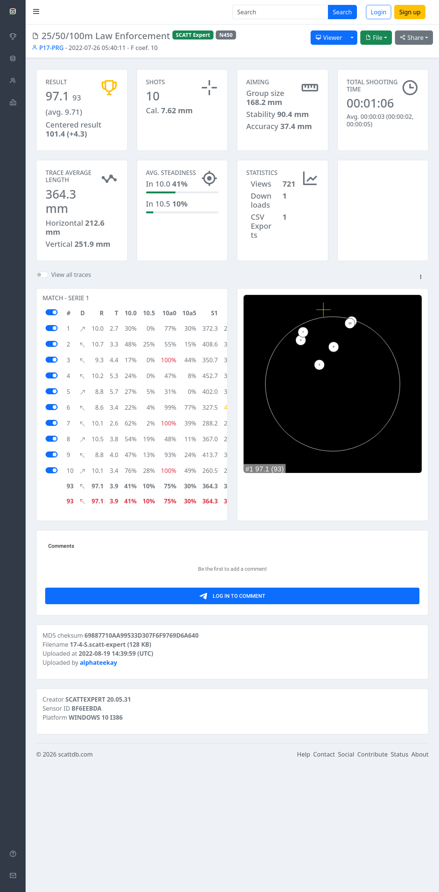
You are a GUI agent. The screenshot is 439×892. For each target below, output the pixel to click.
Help (303, 754)
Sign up (410, 12)
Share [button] (412, 37)
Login (379, 12)
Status (400, 754)
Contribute (372, 754)
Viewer (329, 37)
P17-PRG (48, 48)
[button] (420, 277)
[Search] (280, 12)
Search (342, 12)
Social (346, 754)
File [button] (374, 37)
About (420, 754)
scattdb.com (75, 754)
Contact (324, 754)
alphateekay (98, 662)
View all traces (71, 274)
